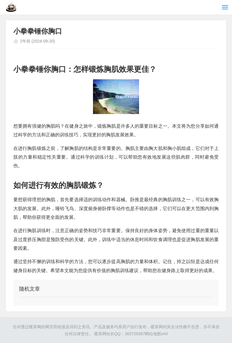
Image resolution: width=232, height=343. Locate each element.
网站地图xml (156, 333)
